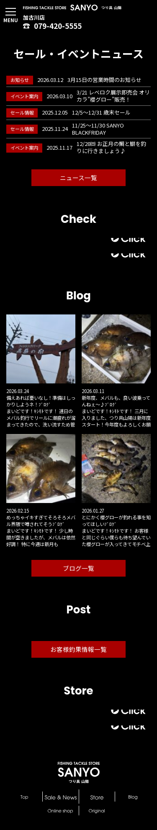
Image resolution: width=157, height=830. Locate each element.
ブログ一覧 (78, 568)
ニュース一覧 (78, 177)
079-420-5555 (52, 25)
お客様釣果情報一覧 (78, 649)
